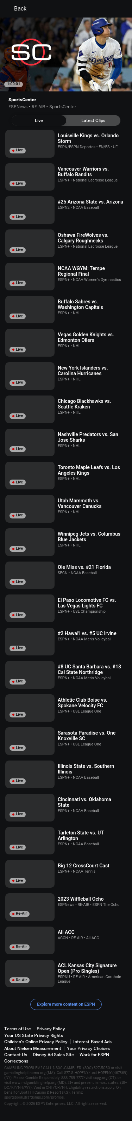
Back (16, 9)
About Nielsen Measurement (32, 1048)
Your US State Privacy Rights (33, 1035)
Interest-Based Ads (92, 1041)
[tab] (39, 120)
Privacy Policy (51, 1028)
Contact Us (15, 1054)
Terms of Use (17, 1028)
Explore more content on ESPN (66, 1004)
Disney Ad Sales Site (53, 1054)
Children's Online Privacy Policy (36, 1041)
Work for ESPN (94, 1054)
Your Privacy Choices (88, 1048)
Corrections (16, 1061)
